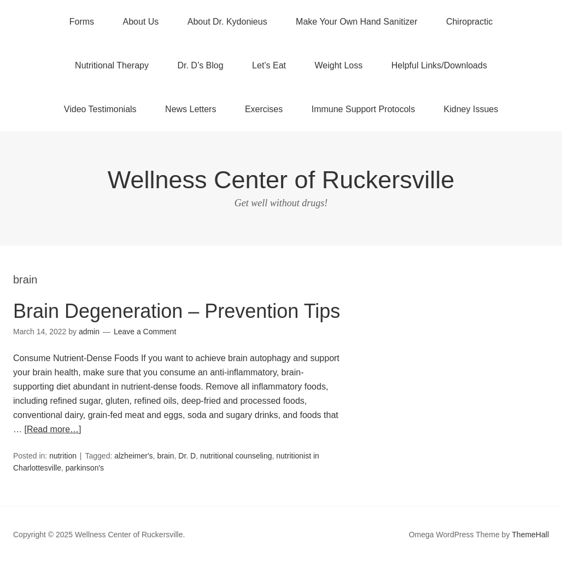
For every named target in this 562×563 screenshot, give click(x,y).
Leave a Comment (145, 331)
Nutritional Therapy (112, 65)
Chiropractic (469, 21)
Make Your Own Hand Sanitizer (356, 21)
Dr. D (187, 455)
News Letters (190, 109)
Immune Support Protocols (363, 109)
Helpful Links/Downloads (439, 65)
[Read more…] (52, 429)
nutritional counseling (236, 455)
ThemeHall (530, 534)
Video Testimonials (100, 109)
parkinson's (85, 467)
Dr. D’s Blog (200, 65)
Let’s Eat (269, 65)
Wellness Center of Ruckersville (281, 180)
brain (165, 455)
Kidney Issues (471, 109)
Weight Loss (339, 65)
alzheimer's (133, 455)
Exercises (264, 109)
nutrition (63, 455)
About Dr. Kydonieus (227, 21)
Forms (81, 21)
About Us (141, 21)
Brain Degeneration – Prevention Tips (176, 311)
